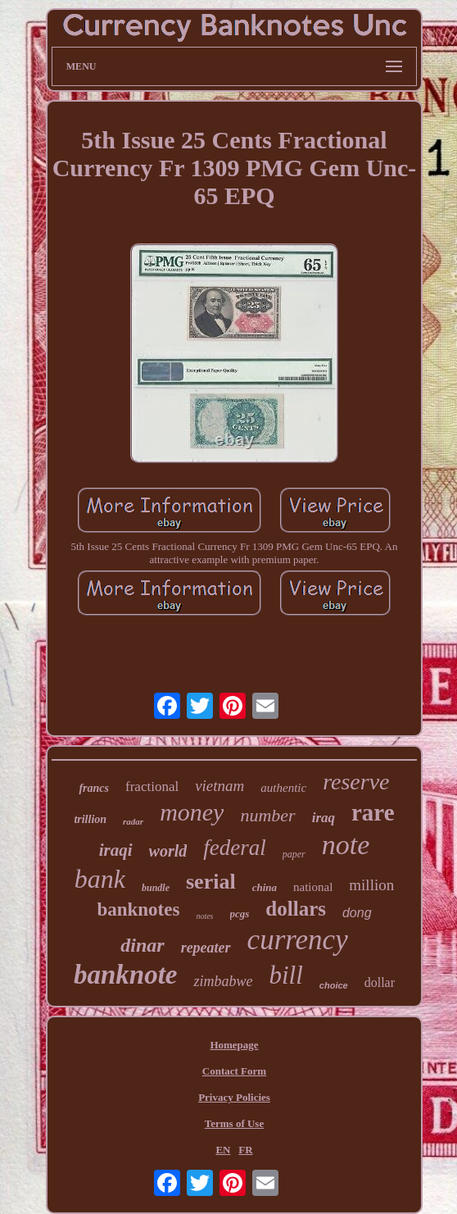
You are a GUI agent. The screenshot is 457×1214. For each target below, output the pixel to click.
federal (234, 847)
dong (357, 913)
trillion (90, 819)
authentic (283, 787)
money (192, 811)
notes (204, 916)
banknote (126, 974)
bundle (156, 887)
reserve (356, 781)
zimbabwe (222, 981)
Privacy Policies (234, 1097)
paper (294, 854)
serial (211, 881)
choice (333, 985)
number (267, 815)
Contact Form (234, 1071)
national (313, 886)
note (346, 845)
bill (285, 975)
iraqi (116, 850)
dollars (295, 909)
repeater (206, 947)
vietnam (219, 785)
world (168, 851)
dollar (379, 982)
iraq (323, 817)
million (371, 884)
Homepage (234, 1045)
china (264, 887)
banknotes (138, 909)
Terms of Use (234, 1123)
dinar (142, 945)
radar (133, 821)
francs (94, 788)
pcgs (240, 913)
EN (222, 1150)
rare (373, 812)
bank (100, 878)
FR (245, 1150)
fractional (152, 786)
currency (297, 940)
